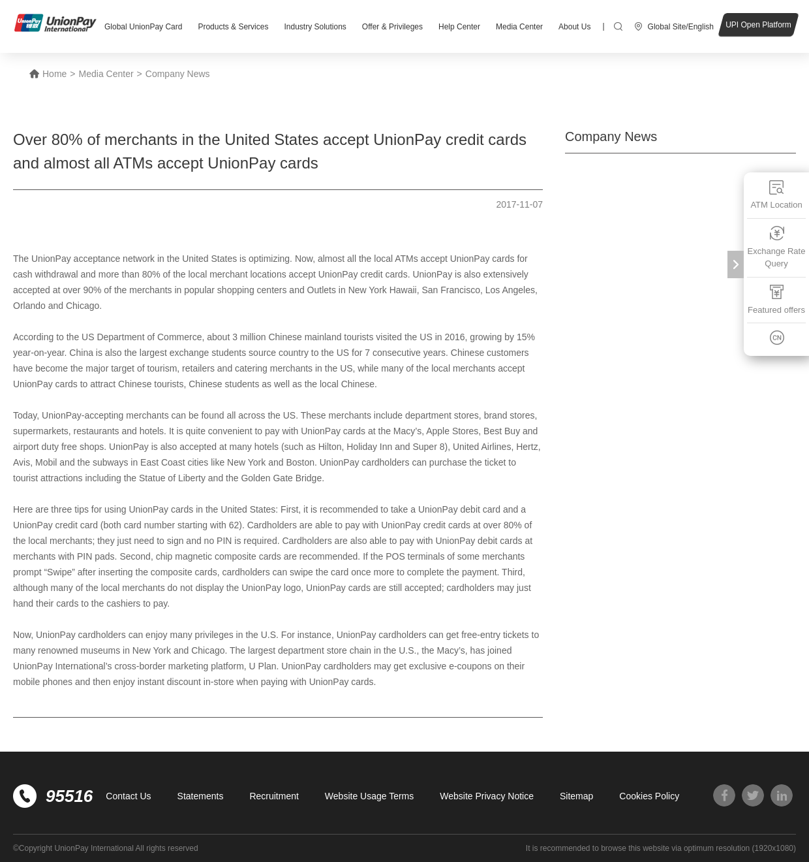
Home (54, 74)
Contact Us (128, 796)
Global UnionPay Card (143, 26)
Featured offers (776, 299)
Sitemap (576, 796)
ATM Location (776, 194)
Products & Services (233, 26)
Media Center (519, 26)
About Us (574, 26)
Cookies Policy (649, 796)
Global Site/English (681, 26)
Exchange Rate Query (777, 247)
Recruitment (273, 796)
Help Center (459, 26)
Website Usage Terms (369, 796)
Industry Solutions (315, 26)
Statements (200, 796)
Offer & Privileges (392, 26)
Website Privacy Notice (487, 796)
